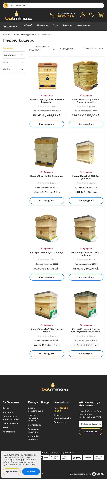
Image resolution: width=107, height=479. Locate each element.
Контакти (78, 25)
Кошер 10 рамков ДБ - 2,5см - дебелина (86, 251)
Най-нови (27, 25)
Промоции (41, 25)
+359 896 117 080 (65, 16)
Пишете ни (60, 420)
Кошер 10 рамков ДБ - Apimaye (46, 250)
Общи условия (10, 421)
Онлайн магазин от (87, 472)
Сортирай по (42, 44)
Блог (52, 25)
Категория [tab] (9, 53)
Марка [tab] (6, 67)
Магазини (63, 25)
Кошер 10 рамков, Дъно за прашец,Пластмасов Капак (86, 327)
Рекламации (34, 423)
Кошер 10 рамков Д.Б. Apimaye (46, 173)
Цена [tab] (5, 60)
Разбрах (31, 471)
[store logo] (17, 15)
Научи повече (12, 471)
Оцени (53, 104)
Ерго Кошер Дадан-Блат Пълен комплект (46, 98)
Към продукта (46, 121)
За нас (6, 406)
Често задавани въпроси (33, 416)
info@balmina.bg (62, 416)
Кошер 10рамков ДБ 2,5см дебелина (86, 174)
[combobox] (53, 5)
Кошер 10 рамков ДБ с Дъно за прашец (46, 327)
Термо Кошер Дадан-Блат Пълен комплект (86, 98)
